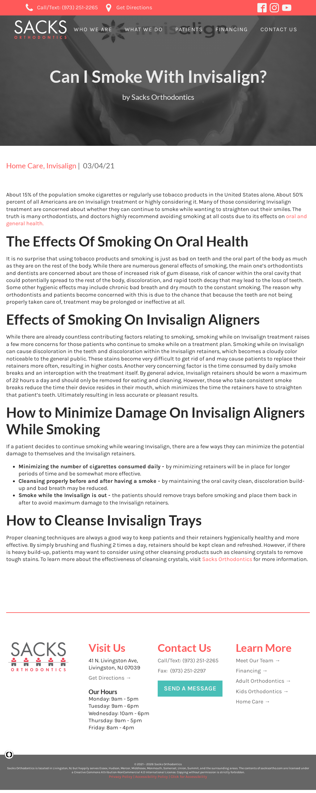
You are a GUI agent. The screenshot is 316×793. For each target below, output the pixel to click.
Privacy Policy (120, 776)
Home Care (24, 165)
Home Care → (253, 701)
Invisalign (61, 165)
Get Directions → (110, 677)
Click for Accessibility (189, 776)
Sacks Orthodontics (226, 559)
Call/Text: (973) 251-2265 (188, 660)
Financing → (252, 670)
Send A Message (190, 688)
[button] (93, 29)
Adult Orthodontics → (263, 680)
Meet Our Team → (258, 660)
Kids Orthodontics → (262, 691)
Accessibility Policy (151, 776)
